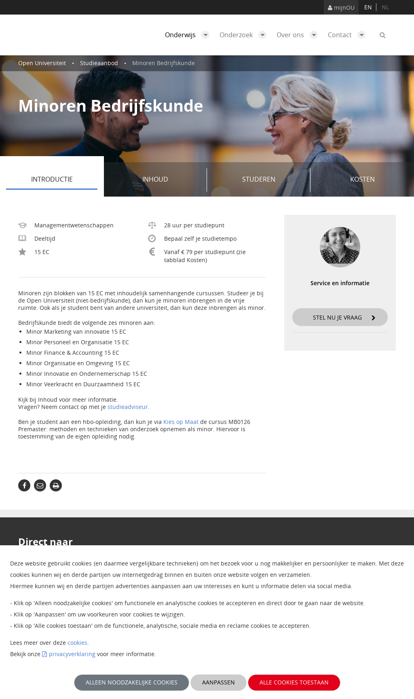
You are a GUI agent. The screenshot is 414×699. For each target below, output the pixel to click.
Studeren (273, 180)
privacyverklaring (72, 654)
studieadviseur (128, 407)
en (368, 7)
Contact (349, 35)
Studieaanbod (99, 63)
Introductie (64, 180)
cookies (77, 642)
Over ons (299, 35)
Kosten (362, 179)
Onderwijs (189, 35)
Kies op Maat (181, 422)
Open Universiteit (42, 63)
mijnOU (341, 7)
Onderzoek (245, 35)
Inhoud (171, 180)
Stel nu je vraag (344, 317)
